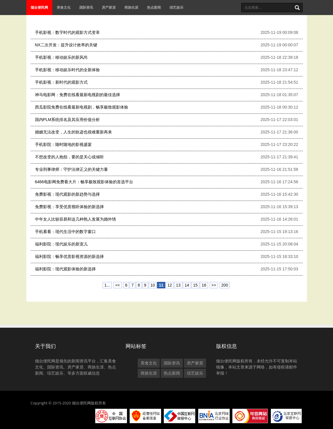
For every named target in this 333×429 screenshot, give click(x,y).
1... (107, 285)
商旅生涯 (131, 7)
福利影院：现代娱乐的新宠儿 (61, 244)
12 (170, 285)
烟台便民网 (39, 7)
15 (195, 285)
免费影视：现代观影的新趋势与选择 (67, 194)
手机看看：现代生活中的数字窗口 (65, 231)
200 (224, 285)
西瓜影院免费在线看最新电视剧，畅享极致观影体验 (81, 107)
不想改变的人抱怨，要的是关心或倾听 (69, 157)
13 (178, 285)
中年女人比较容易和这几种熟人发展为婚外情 (75, 219)
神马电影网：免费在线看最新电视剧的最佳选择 (77, 94)
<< (117, 285)
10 (152, 285)
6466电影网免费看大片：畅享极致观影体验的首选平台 (84, 181)
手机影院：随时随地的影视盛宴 (63, 144)
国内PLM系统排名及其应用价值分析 (67, 119)
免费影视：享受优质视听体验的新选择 (69, 206)
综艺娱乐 (176, 7)
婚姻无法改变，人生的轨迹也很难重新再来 (73, 132)
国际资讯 (86, 7)
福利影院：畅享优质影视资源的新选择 (69, 256)
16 (204, 285)
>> (213, 285)
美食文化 (64, 7)
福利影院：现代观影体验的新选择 (65, 269)
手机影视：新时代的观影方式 (61, 82)
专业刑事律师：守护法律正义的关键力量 (71, 169)
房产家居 (109, 7)
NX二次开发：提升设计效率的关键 (66, 45)
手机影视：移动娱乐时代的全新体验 (67, 69)
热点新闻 (154, 7)
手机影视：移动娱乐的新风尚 (61, 57)
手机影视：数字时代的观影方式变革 (67, 32)
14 (187, 285)
